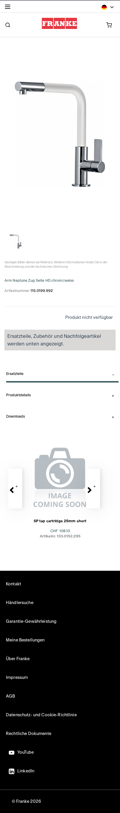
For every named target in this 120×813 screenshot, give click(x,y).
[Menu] (9, 7)
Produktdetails (18, 395)
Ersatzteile (14, 374)
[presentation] (60, 498)
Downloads (15, 416)
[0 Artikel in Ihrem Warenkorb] (99, 25)
